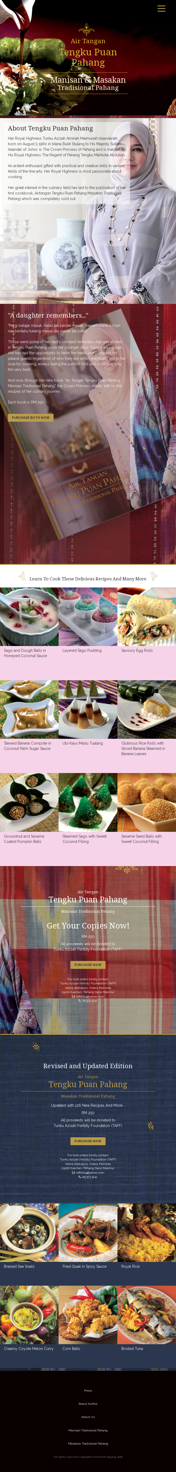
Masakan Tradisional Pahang (88, 1443)
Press (88, 1390)
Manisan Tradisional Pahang (88, 1430)
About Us (88, 1417)
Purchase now (88, 965)
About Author (88, 1404)
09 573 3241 (88, 1000)
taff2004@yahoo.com (88, 996)
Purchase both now (31, 418)
